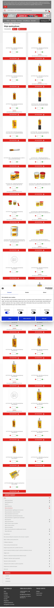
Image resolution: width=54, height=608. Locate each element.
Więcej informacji (38, 4)
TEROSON (6, 580)
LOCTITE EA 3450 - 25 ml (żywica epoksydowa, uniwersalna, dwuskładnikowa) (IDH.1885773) (40, 132)
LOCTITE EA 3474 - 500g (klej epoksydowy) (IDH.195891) (14, 212)
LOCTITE (5, 577)
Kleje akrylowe (8, 520)
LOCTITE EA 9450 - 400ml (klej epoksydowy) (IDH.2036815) (14, 268)
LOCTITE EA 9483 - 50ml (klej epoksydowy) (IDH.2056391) (39, 376)
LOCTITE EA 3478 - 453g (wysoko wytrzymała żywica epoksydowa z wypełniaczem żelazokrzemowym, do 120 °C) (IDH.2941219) (14, 240)
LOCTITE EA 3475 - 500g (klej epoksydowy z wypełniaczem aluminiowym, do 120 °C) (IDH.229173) (39, 212)
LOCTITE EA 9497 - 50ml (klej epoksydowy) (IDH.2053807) (14, 458)
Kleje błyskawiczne (9, 502)
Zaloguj (38, 592)
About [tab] (44, 292)
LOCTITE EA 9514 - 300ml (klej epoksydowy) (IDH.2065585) (39, 458)
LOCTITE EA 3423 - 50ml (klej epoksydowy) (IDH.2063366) (14, 76)
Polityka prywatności (8, 603)
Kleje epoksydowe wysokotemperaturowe (14, 516)
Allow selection (27, 318)
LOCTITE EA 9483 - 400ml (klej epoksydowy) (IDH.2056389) (14, 376)
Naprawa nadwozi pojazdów (10, 561)
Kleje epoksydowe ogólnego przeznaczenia (14, 510)
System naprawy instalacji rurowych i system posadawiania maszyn (18, 551)
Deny (10, 318)
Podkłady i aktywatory (8, 542)
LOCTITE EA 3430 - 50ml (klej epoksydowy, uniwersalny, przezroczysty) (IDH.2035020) (14, 132)
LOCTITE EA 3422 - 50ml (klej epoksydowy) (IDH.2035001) (39, 48)
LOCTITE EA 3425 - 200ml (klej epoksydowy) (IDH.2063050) (39, 76)
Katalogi (15, 19)
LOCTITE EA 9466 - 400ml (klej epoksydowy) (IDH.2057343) (14, 350)
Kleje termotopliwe (9, 528)
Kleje (10, 23)
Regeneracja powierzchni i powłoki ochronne (13, 548)
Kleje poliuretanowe (9, 522)
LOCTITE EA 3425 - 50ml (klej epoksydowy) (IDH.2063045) (14, 104)
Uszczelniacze (7, 534)
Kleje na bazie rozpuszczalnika (11, 524)
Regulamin (6, 602)
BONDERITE (6, 582)
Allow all (44, 318)
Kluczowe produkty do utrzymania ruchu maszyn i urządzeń (16, 537)
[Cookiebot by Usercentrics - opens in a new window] (46, 288)
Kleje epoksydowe (9, 508)
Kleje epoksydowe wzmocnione (11, 514)
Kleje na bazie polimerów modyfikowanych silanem (15, 529)
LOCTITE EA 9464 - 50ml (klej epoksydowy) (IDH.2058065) (39, 322)
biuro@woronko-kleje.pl (26, 10)
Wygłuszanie (6, 553)
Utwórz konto (39, 594)
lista (15, 29)
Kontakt (30, 19)
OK (5, 7)
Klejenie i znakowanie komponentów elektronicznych (15, 556)
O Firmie (19, 19)
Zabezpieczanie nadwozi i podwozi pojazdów (13, 564)
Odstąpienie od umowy (9, 605)
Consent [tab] (9, 292)
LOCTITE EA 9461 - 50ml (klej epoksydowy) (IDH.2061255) (14, 322)
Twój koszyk (39, 596)
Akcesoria (6, 569)
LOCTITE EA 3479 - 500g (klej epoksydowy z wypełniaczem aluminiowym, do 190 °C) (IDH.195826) (39, 240)
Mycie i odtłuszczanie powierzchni (11, 540)
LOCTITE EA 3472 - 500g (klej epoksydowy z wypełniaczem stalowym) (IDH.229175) (14, 184)
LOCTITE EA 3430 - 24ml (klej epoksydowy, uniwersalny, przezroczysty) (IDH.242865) (39, 104)
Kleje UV (6, 504)
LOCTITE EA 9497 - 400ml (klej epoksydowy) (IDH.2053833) (39, 432)
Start (11, 19)
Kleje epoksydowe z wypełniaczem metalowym (14, 518)
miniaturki (22, 29)
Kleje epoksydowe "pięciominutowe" (12, 512)
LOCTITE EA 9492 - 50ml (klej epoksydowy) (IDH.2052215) (14, 432)
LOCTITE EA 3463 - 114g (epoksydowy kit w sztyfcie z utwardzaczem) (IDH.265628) (14, 158)
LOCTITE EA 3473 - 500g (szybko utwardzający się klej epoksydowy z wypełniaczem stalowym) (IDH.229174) (39, 184)
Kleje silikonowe (8, 531)
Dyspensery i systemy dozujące (10, 567)
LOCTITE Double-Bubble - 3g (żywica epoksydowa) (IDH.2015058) (14, 483)
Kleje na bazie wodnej (9, 526)
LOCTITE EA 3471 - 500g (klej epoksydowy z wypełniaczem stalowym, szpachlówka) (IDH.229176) (39, 158)
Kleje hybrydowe (8, 506)
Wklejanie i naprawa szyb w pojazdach (12, 559)
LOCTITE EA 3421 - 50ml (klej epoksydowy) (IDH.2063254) (14, 48)
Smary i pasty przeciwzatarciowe (10, 545)
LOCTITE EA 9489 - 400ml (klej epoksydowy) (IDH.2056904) (14, 404)
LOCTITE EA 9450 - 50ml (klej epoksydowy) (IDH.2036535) (39, 268)
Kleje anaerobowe (9, 501)
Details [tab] (27, 292)
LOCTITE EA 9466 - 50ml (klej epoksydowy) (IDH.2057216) (39, 350)
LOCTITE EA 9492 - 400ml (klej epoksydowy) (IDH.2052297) (39, 404)
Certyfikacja (25, 19)
